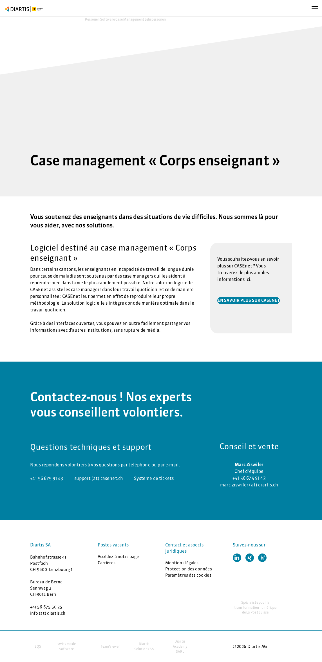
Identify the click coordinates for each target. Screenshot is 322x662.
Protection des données (188, 569)
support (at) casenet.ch (98, 478)
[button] (237, 557)
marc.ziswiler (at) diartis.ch (249, 485)
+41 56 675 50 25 (46, 607)
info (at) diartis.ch (48, 613)
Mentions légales (181, 562)
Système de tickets (154, 478)
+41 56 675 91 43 (46, 478)
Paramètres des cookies (188, 575)
